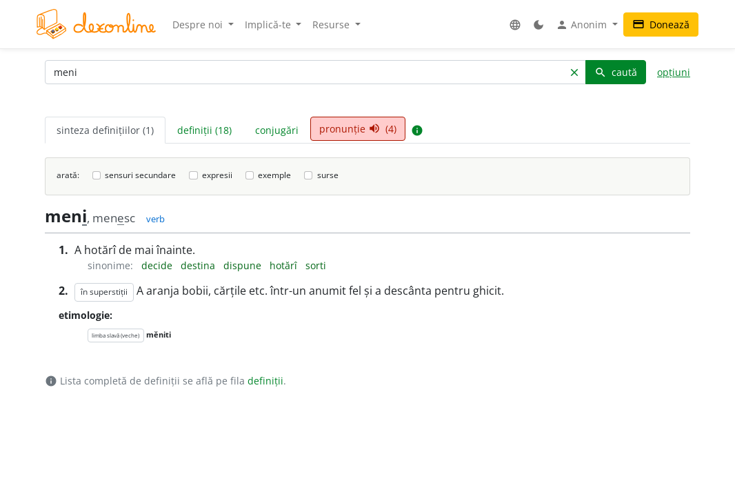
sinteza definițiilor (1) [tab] (105, 130)
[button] (515, 24)
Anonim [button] (583, 25)
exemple (274, 175)
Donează (660, 24)
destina (199, 265)
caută (615, 72)
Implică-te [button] (269, 24)
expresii (217, 175)
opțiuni (673, 72)
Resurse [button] (332, 24)
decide (158, 265)
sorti (315, 265)
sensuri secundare (140, 175)
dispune (243, 265)
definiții (265, 380)
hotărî (285, 265)
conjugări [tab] (277, 130)
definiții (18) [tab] (204, 130)
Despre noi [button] (198, 24)
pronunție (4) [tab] (357, 128)
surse (328, 175)
